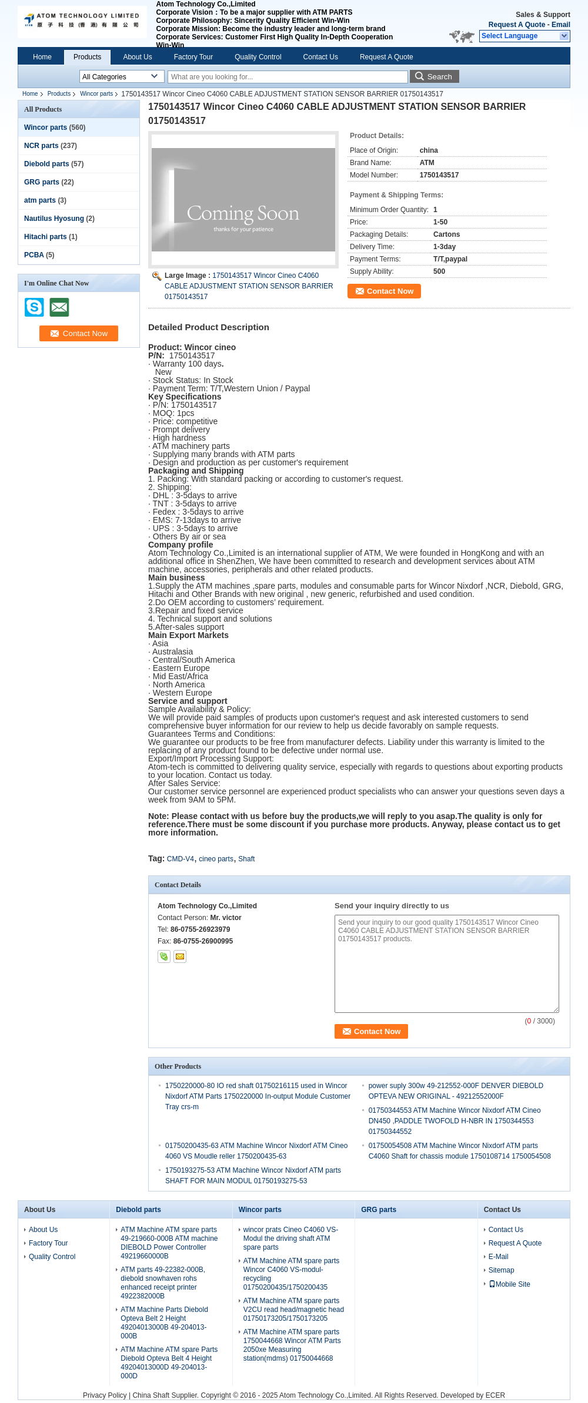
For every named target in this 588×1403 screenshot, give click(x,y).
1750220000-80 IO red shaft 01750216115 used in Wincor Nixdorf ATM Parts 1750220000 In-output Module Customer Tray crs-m (257, 1096)
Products (87, 57)
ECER (495, 1395)
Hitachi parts (45, 237)
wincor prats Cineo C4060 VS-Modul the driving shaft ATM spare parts (290, 1238)
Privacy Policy (105, 1395)
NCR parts (41, 146)
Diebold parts (46, 164)
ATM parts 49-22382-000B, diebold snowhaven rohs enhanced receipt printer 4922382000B (163, 1283)
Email (561, 25)
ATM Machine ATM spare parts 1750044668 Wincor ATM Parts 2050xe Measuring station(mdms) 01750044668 (292, 1345)
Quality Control (258, 57)
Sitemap (501, 1270)
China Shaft (151, 1395)
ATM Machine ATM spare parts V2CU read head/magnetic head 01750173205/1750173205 (293, 1310)
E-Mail (499, 1257)
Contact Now (390, 291)
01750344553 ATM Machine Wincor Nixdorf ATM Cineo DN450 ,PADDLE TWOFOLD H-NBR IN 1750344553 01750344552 (455, 1121)
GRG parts (41, 182)
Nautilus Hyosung (54, 218)
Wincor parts (96, 93)
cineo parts (216, 859)
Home (42, 57)
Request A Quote (517, 25)
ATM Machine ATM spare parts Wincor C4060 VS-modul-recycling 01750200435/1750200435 (291, 1274)
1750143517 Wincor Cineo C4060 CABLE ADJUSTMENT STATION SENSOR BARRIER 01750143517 (249, 286)
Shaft (246, 859)
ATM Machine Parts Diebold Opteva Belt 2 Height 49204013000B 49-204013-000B (164, 1322)
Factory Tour (193, 57)
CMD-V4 (180, 859)
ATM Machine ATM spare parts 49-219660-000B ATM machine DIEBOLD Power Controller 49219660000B (169, 1243)
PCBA (34, 255)
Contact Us (320, 57)
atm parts (40, 200)
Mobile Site (509, 1284)
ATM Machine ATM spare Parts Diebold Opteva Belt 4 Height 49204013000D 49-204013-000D (169, 1362)
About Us (137, 57)
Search (439, 76)
